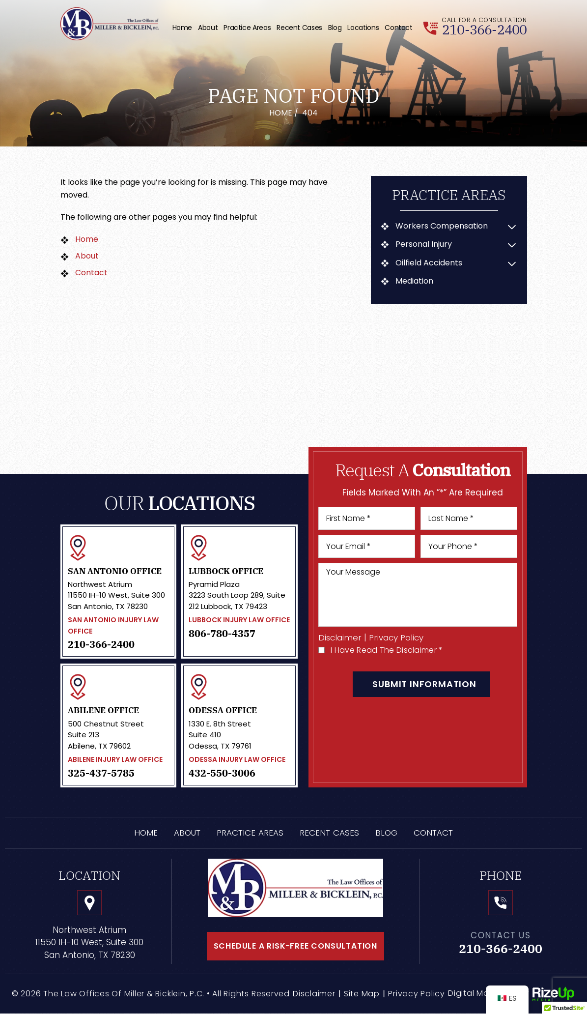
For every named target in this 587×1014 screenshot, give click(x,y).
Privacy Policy (396, 638)
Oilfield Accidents (428, 263)
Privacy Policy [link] (416, 993)
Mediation (414, 281)
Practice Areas (247, 27)
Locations (363, 27)
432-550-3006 (222, 773)
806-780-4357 (222, 633)
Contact (398, 27)
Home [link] (86, 239)
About (208, 27)
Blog (335, 27)
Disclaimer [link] (314, 993)
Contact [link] (91, 272)
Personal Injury (423, 244)
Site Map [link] (362, 993)
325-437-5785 (101, 773)
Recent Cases (299, 27)
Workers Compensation (441, 226)
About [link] (87, 255)
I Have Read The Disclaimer (387, 650)
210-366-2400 (484, 29)
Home (182, 27)
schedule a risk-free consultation (295, 946)
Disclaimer (340, 638)
